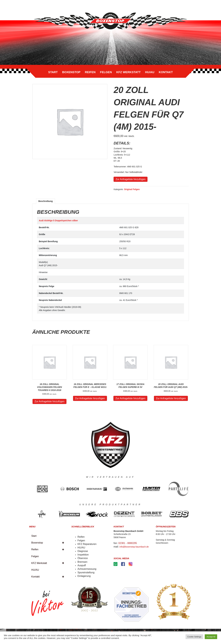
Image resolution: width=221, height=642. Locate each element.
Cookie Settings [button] (194, 637)
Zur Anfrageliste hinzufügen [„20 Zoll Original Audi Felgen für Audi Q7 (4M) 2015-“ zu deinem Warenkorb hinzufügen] (171, 398)
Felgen (106, 72)
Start (53, 72)
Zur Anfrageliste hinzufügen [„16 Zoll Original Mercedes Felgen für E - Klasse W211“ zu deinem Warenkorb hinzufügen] (90, 398)
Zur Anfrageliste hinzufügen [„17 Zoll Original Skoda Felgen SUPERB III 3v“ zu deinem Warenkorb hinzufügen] (130, 398)
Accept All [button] (211, 637)
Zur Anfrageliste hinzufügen (130, 179)
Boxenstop (71, 72)
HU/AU (149, 72)
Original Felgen (132, 189)
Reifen (90, 72)
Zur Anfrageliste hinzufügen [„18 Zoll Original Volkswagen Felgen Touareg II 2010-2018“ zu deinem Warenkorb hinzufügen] (49, 401)
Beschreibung (45, 201)
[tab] (45, 201)
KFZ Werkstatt (128, 72)
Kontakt (166, 72)
